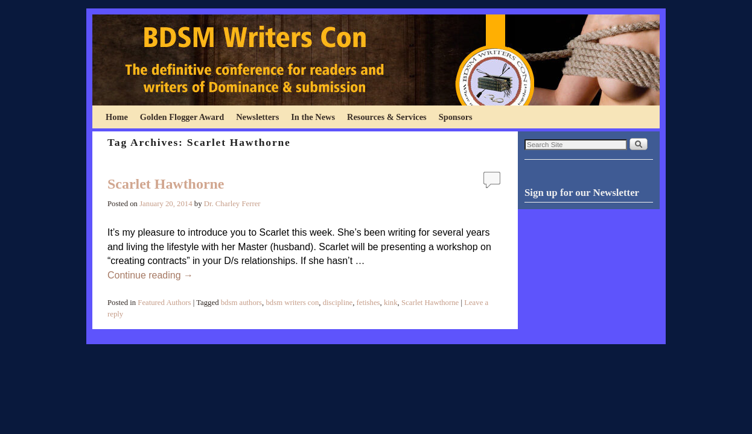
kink (391, 302)
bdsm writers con (292, 302)
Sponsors (456, 117)
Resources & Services (387, 117)
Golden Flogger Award (182, 117)
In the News (313, 117)
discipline (338, 302)
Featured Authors (164, 302)
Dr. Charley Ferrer (232, 204)
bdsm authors (241, 302)
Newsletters (257, 117)
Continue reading (150, 275)
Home (117, 117)
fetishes (368, 302)
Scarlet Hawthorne (165, 184)
